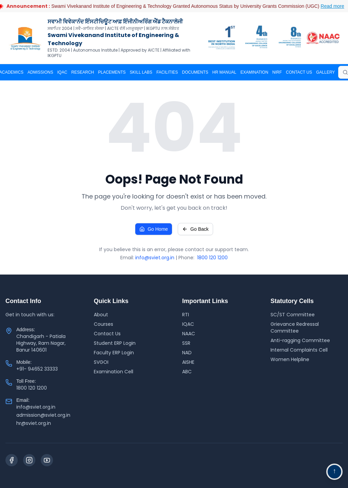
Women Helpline (290, 359)
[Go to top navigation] (334, 472)
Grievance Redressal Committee (295, 327)
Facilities (167, 72)
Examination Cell (113, 371)
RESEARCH (82, 72)
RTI (185, 314)
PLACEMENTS (112, 72)
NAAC (188, 333)
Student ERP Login (115, 343)
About (101, 314)
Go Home (153, 229)
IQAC (62, 72)
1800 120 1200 (212, 257)
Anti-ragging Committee (300, 340)
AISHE (188, 362)
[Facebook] (11, 460)
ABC (187, 371)
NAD (187, 352)
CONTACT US (299, 72)
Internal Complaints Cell (299, 349)
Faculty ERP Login (114, 352)
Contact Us (107, 333)
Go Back (195, 229)
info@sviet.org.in (154, 257)
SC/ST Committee (293, 314)
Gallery (325, 72)
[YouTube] (47, 460)
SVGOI (101, 362)
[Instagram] (29, 460)
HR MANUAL (224, 72)
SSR (186, 343)
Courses (103, 324)
